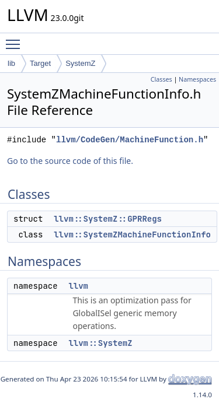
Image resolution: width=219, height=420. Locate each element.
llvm (78, 286)
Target (40, 63)
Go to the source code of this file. (70, 160)
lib (11, 63)
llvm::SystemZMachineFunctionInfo (132, 234)
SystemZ (80, 63)
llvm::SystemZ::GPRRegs (108, 219)
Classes (161, 79)
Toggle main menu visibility (16, 39)
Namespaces (197, 79)
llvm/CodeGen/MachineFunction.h (129, 139)
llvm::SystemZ (100, 343)
